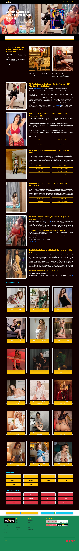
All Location (6, 525)
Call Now (22, 513)
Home (56, 1)
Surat (29, 522)
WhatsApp (57, 513)
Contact (71, 1)
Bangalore (18, 522)
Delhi (17, 520)
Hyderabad (18, 527)
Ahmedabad (30, 520)
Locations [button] (63, 1)
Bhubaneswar (30, 529)
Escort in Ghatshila (47, 221)
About (59, 1)
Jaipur (29, 524)
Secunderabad (31, 525)
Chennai (17, 525)
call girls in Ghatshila (42, 235)
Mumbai (5, 531)
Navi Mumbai (6, 532)
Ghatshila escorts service (38, 88)
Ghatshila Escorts (32, 241)
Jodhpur (29, 527)
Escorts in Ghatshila (57, 105)
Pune (17, 529)
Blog (68, 1)
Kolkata (17, 524)
